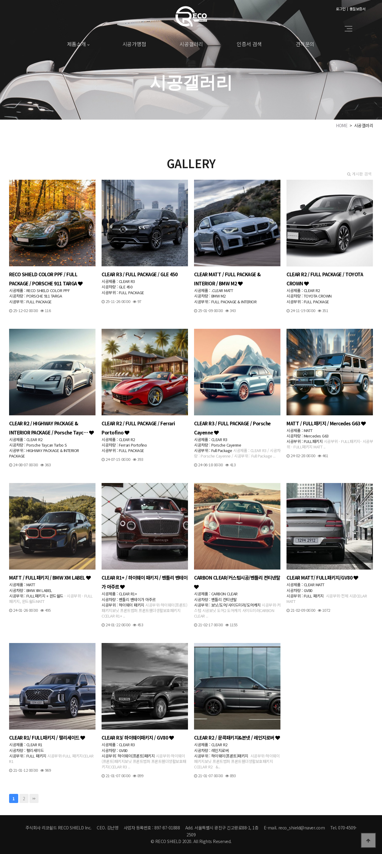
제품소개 (76, 44)
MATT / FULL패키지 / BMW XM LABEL (50, 577)
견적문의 (305, 44)
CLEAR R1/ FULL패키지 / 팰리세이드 (47, 737)
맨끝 (34, 798)
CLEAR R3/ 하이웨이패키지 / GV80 (138, 737)
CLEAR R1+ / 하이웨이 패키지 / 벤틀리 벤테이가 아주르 (144, 582)
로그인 (341, 8)
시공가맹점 (134, 44)
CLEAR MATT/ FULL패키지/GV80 (322, 577)
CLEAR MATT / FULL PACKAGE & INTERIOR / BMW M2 (227, 279)
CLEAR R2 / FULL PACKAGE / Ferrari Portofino (138, 428)
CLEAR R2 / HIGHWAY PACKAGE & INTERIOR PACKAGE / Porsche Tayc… (51, 428)
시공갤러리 (191, 44)
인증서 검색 (249, 44)
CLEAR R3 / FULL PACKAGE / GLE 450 (140, 274)
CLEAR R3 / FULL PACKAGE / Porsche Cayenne (232, 428)
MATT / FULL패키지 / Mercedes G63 (326, 423)
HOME (341, 125)
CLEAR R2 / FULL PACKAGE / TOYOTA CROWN (324, 279)
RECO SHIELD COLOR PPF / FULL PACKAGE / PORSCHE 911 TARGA (46, 279)
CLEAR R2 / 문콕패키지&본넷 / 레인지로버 (237, 737)
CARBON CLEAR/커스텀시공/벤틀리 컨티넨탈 (237, 582)
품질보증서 (358, 8)
